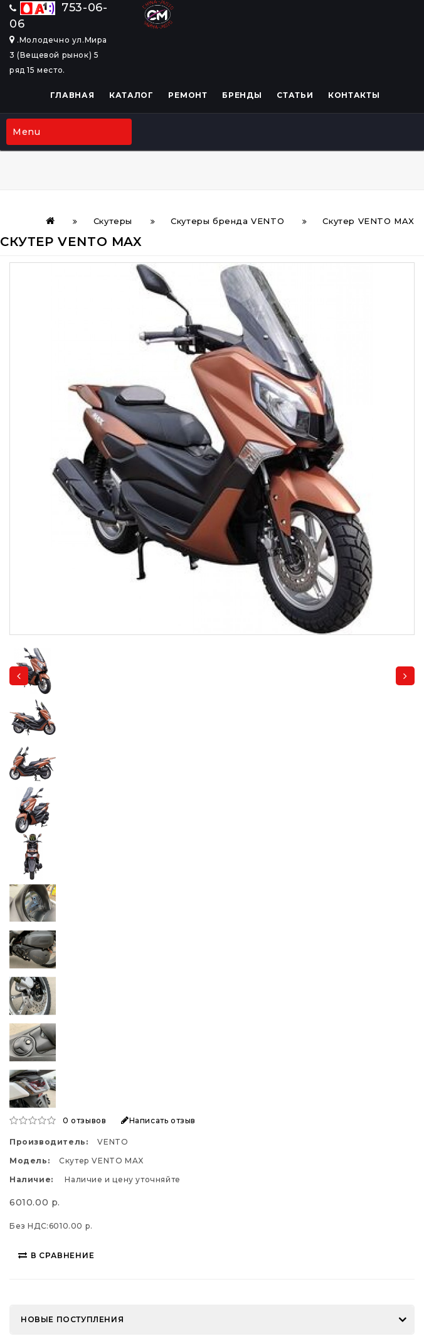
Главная (72, 95)
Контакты (354, 95)
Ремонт (187, 95)
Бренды (242, 95)
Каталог (131, 95)
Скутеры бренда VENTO (227, 221)
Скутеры (112, 221)
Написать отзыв (158, 1120)
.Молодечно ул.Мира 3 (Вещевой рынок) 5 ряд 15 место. (58, 55)
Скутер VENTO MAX (368, 221)
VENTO (112, 1141)
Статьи (295, 95)
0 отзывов (84, 1120)
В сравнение (56, 1255)
